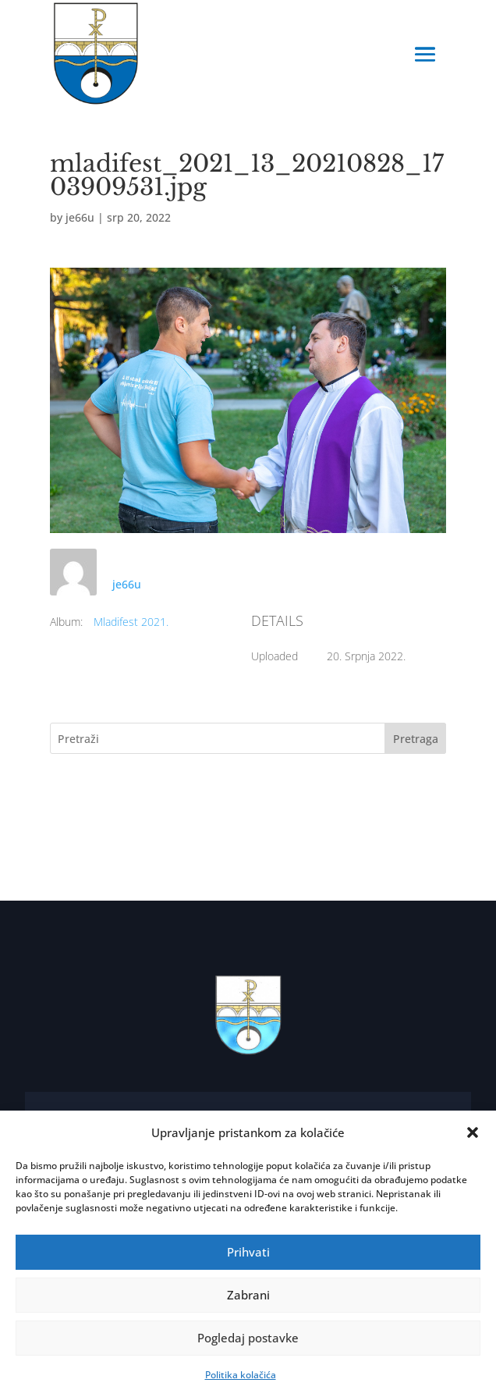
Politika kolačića (240, 1374)
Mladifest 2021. (131, 621)
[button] (472, 1132)
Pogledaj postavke (248, 1337)
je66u (80, 217)
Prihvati (248, 1252)
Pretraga (415, 738)
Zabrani (248, 1295)
